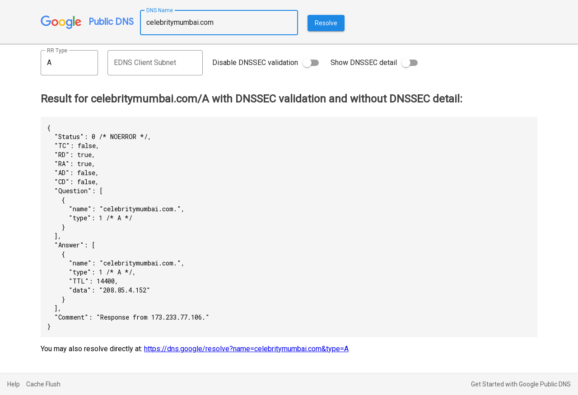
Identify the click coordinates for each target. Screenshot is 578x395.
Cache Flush (43, 384)
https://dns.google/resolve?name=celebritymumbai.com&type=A (246, 348)
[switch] (310, 62)
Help (13, 384)
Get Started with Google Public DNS (521, 384)
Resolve (326, 23)
